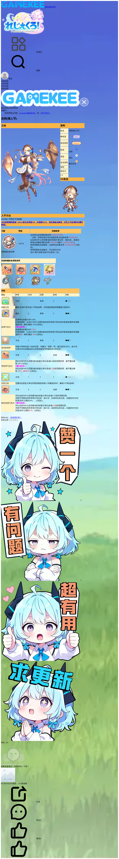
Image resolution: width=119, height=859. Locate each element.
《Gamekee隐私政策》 (27, 113)
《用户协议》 (45, 113)
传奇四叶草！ (16, 417)
